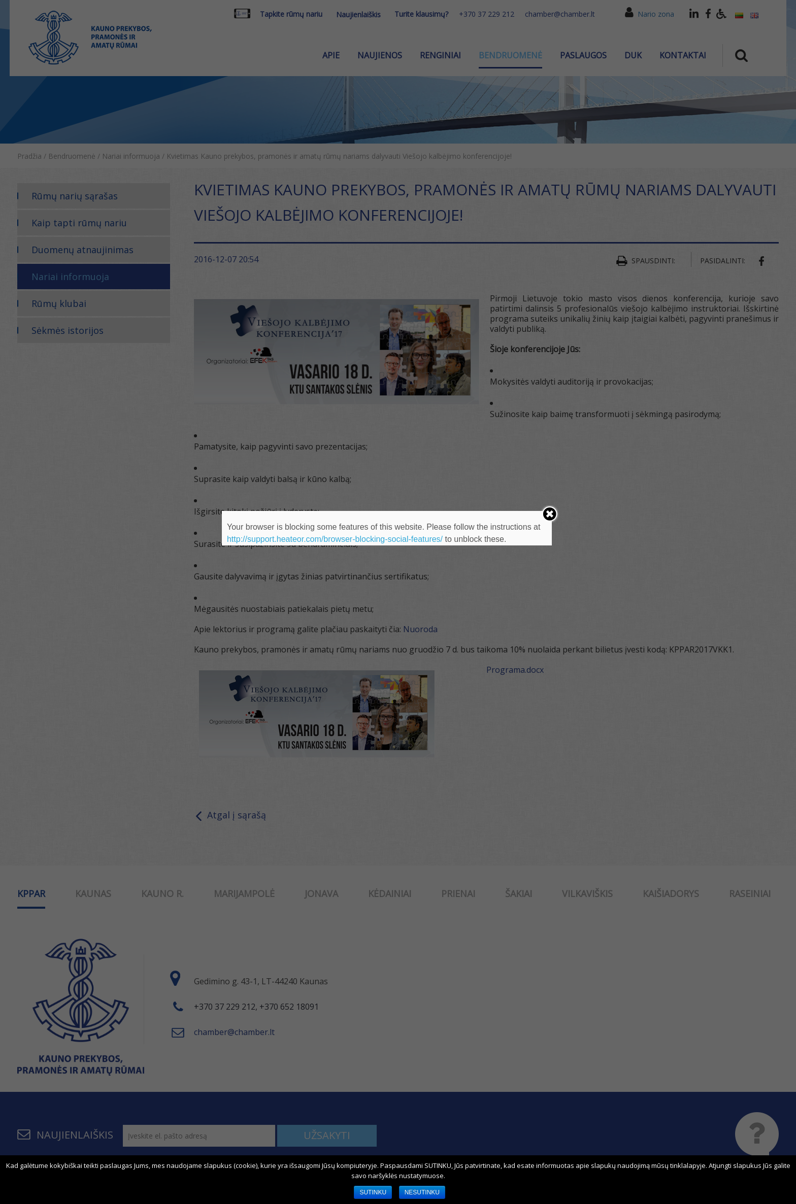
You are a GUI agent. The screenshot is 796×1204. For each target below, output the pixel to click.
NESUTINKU (422, 1192)
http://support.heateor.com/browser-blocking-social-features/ (335, 539)
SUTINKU (372, 1192)
